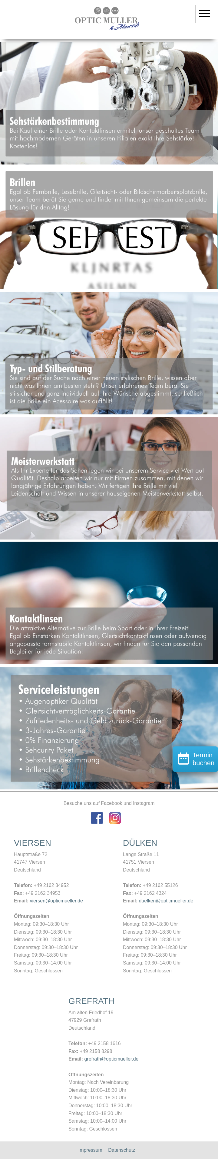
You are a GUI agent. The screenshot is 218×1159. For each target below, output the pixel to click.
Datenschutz (121, 1150)
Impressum (90, 1150)
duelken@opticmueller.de (166, 900)
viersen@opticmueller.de (56, 900)
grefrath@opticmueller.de (111, 1058)
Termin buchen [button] (195, 793)
